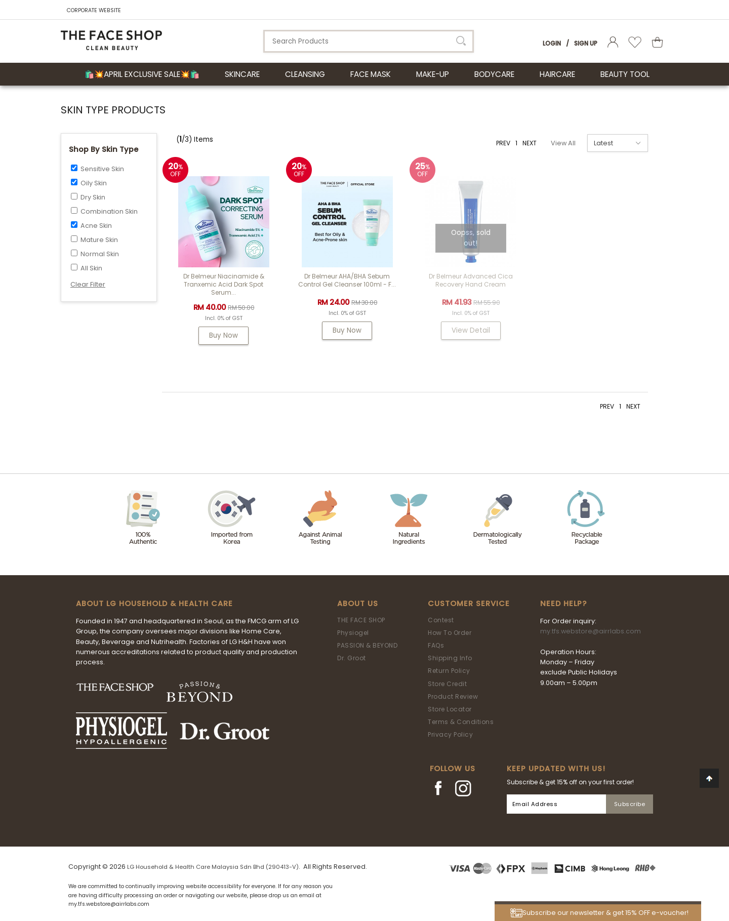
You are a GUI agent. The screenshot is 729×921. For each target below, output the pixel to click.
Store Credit (447, 683)
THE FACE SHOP (361, 620)
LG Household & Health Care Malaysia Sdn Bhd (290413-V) (213, 867)
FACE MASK (370, 74)
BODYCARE (494, 74)
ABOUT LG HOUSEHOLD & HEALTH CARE (154, 603)
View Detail (471, 330)
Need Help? (563, 603)
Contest (441, 620)
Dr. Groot (351, 658)
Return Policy (449, 670)
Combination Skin (109, 211)
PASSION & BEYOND (367, 645)
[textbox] (368, 41)
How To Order (449, 632)
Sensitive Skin (102, 169)
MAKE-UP (432, 74)
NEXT (529, 143)
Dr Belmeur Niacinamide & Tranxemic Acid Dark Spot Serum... (223, 284)
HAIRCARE (557, 74)
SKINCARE (242, 74)
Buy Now (224, 335)
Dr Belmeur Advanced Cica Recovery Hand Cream (471, 280)
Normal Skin (99, 254)
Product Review (453, 696)
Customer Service (469, 603)
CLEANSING (305, 74)
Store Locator (450, 709)
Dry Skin (92, 197)
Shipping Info (450, 658)
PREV (503, 143)
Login (552, 43)
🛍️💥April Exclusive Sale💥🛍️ (142, 74)
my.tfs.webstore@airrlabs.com (590, 631)
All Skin (91, 268)
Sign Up (585, 43)
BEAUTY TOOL (625, 74)
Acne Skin (96, 225)
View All (563, 143)
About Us (357, 603)
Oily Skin (93, 183)
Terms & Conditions (461, 721)
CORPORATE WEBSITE (94, 10)
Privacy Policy (450, 734)
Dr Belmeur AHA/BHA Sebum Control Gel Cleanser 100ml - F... (347, 280)
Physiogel (353, 632)
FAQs (436, 645)
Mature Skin (99, 239)
